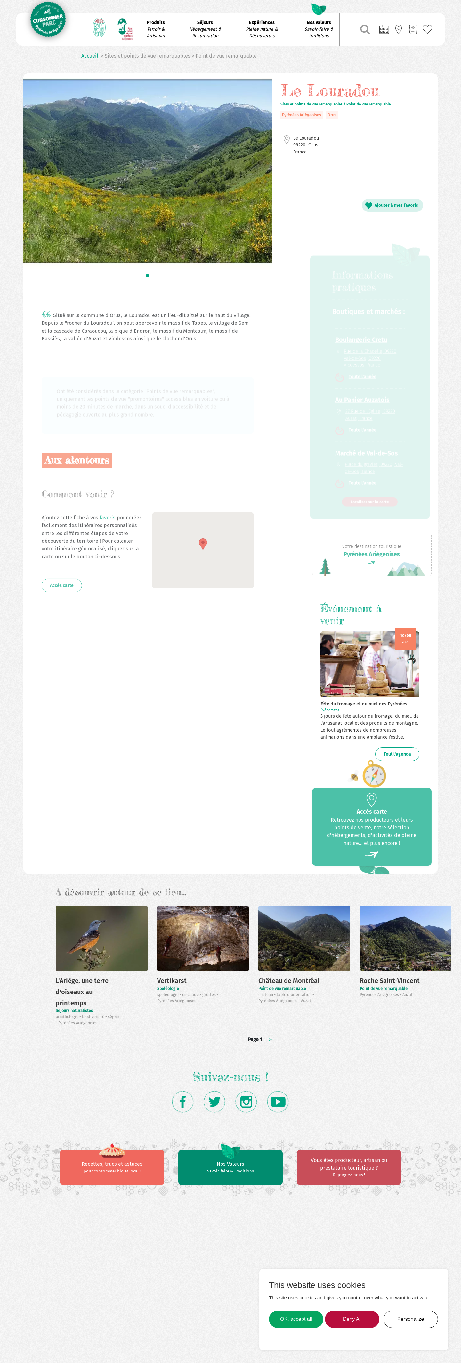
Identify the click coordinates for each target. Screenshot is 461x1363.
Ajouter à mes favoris (396, 205)
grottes (209, 994)
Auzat (306, 1000)
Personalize (410, 1319)
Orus (332, 115)
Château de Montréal (288, 981)
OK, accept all (296, 1319)
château (266, 994)
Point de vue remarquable (282, 988)
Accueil (89, 56)
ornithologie (67, 1016)
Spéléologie (168, 988)
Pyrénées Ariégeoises (301, 115)
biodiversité (93, 1016)
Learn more (284, 1337)
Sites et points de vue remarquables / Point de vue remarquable (335, 104)
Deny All (352, 1319)
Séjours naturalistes (74, 1010)
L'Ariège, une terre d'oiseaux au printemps (82, 992)
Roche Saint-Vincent (390, 981)
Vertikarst (172, 981)
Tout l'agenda (397, 754)
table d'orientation (294, 994)
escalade (191, 994)
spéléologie (168, 994)
